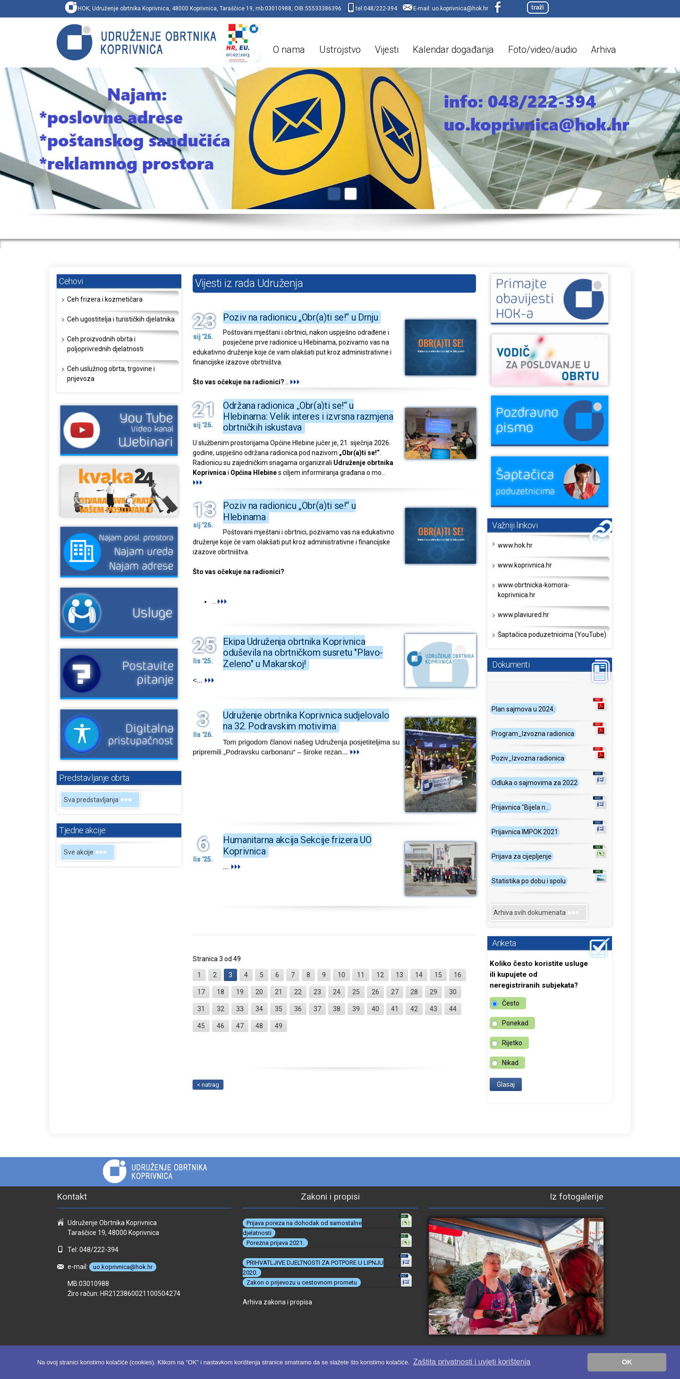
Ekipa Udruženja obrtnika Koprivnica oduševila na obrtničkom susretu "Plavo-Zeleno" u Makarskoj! (303, 652)
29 (433, 992)
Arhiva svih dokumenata (538, 912)
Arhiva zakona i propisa (277, 1302)
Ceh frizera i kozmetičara (105, 299)
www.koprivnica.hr (525, 565)
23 (317, 992)
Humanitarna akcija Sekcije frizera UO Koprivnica (297, 845)
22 (298, 992)
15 (438, 975)
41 (395, 1009)
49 (278, 1026)
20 (259, 992)
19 (240, 992)
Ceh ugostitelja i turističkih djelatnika (121, 319)
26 (375, 992)
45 (201, 1026)
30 (453, 992)
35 (278, 1009)
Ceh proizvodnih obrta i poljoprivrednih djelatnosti (105, 344)
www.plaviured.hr (523, 614)
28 (414, 992)
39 (356, 1009)
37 (317, 1009)
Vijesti (387, 49)
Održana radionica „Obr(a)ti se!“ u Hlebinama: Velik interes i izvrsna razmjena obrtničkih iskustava (308, 416)
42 (414, 1009)
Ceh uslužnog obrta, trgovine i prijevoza (111, 373)
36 (298, 1009)
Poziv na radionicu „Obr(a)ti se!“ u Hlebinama (289, 511)
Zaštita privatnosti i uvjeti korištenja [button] (471, 1362)
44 (453, 1009)
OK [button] (627, 1362)
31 (201, 1009)
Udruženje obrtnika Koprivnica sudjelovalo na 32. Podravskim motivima (306, 721)
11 (361, 975)
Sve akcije (87, 852)
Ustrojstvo (340, 49)
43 (433, 1009)
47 (240, 1026)
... (295, 382)
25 (356, 992)
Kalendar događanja (453, 49)
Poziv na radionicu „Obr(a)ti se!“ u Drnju (300, 317)
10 (341, 975)
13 (399, 975)
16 (457, 975)
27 (395, 992)
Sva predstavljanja (100, 800)
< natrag (208, 1084)
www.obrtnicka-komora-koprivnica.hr (534, 590)
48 (259, 1026)
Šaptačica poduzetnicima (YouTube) (552, 634)
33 (240, 1009)
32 (220, 1009)
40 (375, 1009)
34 (259, 1009)
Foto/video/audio (542, 49)
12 (380, 975)
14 (419, 975)
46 (220, 1026)
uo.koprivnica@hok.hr (460, 8)
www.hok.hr (515, 545)
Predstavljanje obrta (94, 778)
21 (278, 992)
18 (220, 992)
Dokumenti (511, 664)
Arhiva (603, 49)
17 (201, 992)
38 (336, 1009)
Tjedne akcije (82, 830)
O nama (289, 49)
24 (336, 992)
